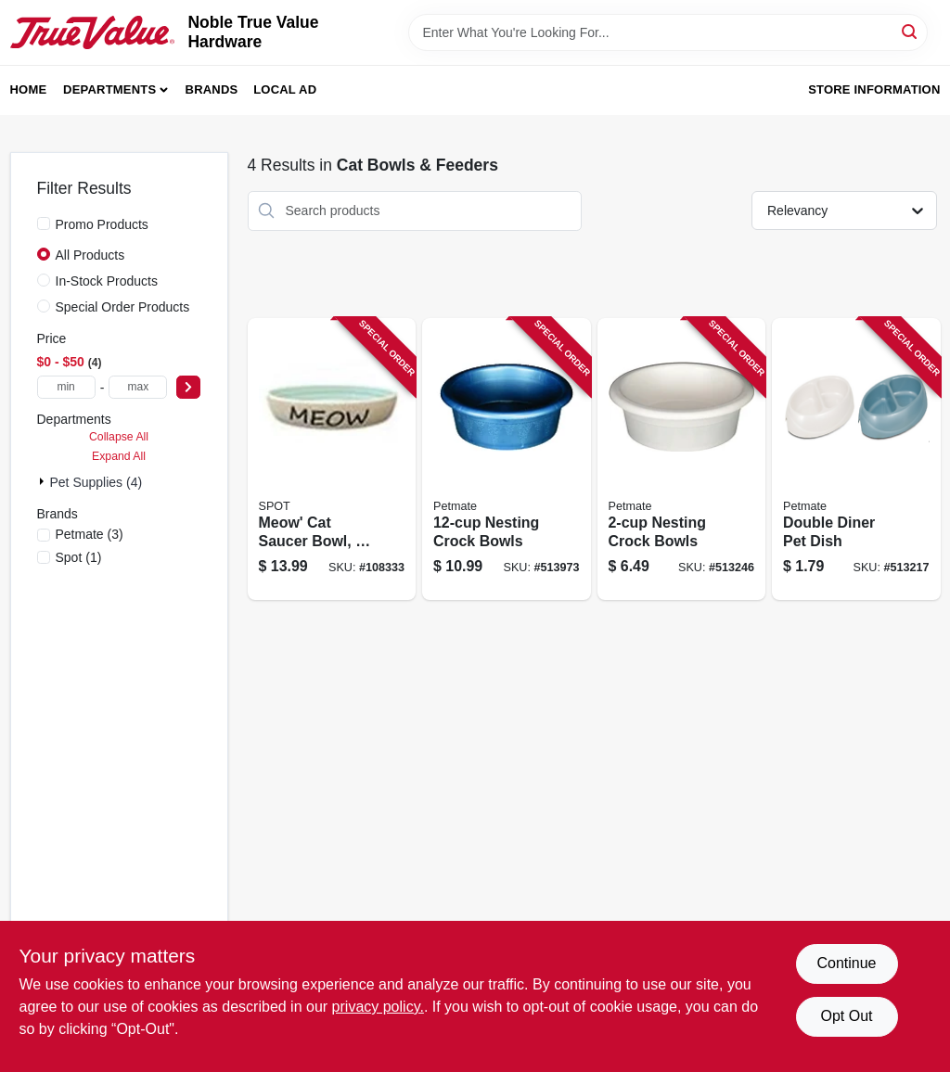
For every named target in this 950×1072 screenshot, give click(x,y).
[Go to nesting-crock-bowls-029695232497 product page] (681, 459)
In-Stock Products (107, 281)
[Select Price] (188, 387)
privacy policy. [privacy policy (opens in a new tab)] (378, 1007)
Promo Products (102, 224)
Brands (212, 89)
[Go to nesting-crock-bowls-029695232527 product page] (506, 459)
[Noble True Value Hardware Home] (92, 32)
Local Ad (284, 89)
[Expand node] (43, 481)
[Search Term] (668, 32)
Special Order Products (123, 307)
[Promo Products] (43, 223)
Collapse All (118, 436)
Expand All (119, 456)
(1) (79, 557)
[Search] (910, 31)
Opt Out (846, 1016)
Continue (846, 963)
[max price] (138, 387)
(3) (89, 534)
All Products (90, 255)
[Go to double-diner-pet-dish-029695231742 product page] (856, 459)
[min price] (66, 387)
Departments (109, 89)
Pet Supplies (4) (96, 482)
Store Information (874, 89)
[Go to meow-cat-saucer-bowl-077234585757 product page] (332, 459)
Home (28, 89)
